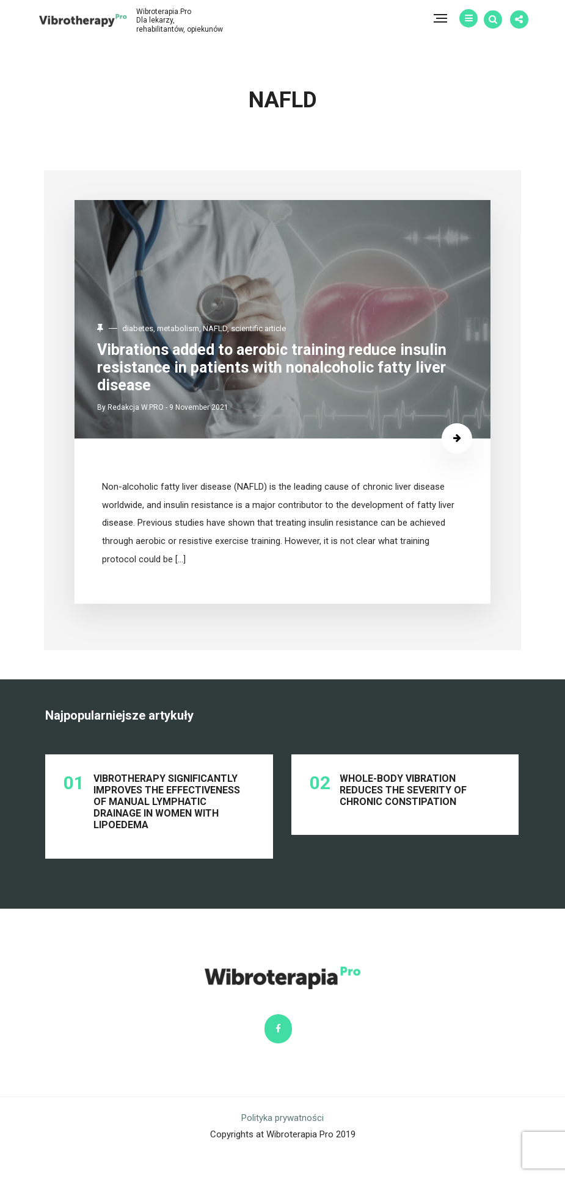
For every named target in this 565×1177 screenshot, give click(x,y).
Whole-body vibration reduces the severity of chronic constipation (403, 799)
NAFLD (223, 329)
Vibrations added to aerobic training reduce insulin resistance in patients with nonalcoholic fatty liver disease (280, 367)
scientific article (266, 329)
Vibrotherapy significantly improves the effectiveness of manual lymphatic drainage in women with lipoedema (168, 811)
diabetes (146, 329)
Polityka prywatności (282, 1141)
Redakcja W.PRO (144, 406)
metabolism (187, 329)
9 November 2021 (207, 406)
